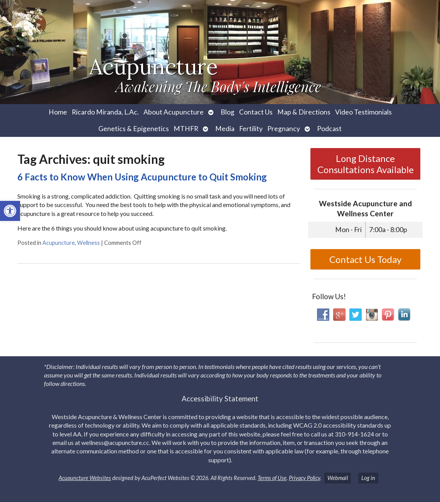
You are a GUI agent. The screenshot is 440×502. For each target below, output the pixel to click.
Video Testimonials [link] (363, 112)
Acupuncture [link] (58, 242)
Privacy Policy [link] (304, 478)
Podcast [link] (329, 129)
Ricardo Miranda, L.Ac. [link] (105, 112)
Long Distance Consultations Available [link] (365, 164)
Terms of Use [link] (272, 478)
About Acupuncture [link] (173, 112)
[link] (10, 211)
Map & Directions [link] (303, 112)
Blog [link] (227, 112)
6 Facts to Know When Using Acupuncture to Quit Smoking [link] (142, 176)
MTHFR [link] (186, 129)
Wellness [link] (88, 242)
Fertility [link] (251, 129)
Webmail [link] (337, 478)
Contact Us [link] (256, 112)
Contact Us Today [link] (365, 259)
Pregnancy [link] (283, 129)
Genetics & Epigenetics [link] (133, 129)
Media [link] (224, 129)
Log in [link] (368, 478)
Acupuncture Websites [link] (85, 478)
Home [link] (58, 112)
